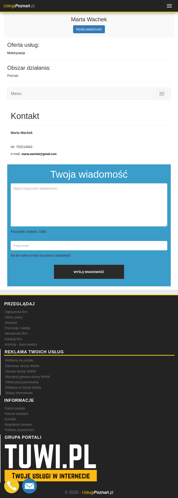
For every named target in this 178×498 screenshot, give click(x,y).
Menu (16, 93)
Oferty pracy (13, 317)
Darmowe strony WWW (22, 366)
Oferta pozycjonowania (21, 382)
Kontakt (10, 419)
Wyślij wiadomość (89, 29)
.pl (19, 6)
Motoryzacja (16, 53)
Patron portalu (15, 408)
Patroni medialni (16, 414)
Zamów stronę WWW (20, 371)
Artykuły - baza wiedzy (21, 344)
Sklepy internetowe (19, 393)
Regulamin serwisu (18, 424)
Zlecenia (11, 323)
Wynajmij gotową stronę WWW (27, 377)
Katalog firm (13, 339)
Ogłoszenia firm (16, 312)
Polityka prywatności (19, 430)
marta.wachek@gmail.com (39, 154)
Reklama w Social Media (23, 387)
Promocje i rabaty (17, 328)
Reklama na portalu (19, 360)
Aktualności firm (16, 333)
